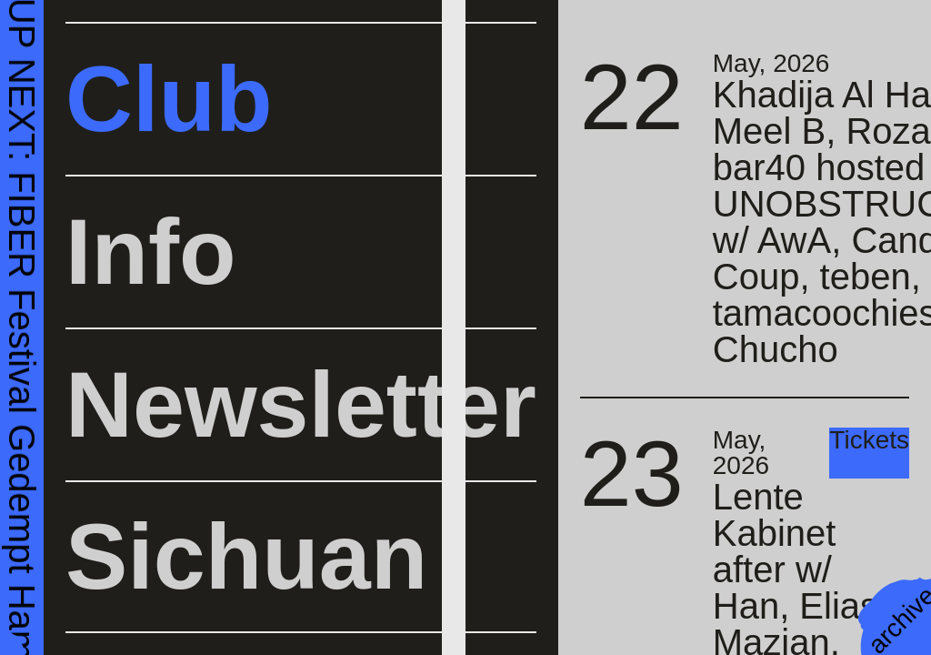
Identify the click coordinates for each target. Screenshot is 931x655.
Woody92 (301, 169)
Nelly (275, 220)
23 (632, 473)
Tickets (869, 441)
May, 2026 (771, 63)
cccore (379, 220)
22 (632, 97)
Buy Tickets (94, 114)
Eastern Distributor (400, 181)
